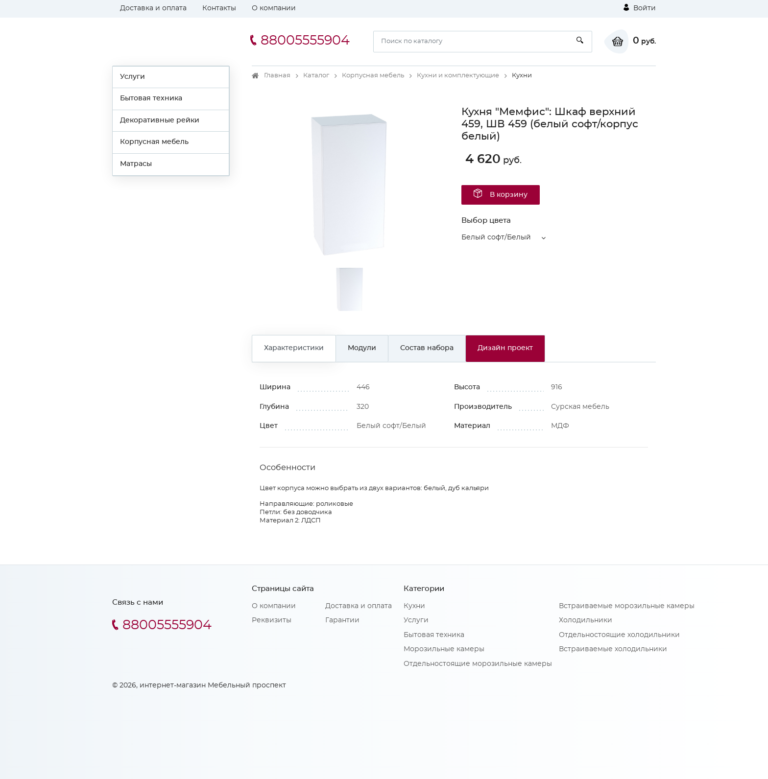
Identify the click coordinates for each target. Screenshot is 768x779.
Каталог (316, 75)
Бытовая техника (151, 98)
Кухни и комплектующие (458, 75)
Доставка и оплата (153, 8)
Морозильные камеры (444, 649)
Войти (640, 8)
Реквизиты (271, 620)
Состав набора (427, 348)
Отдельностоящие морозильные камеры (478, 664)
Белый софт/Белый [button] (496, 237)
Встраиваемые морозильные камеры (627, 606)
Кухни (414, 606)
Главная (277, 75)
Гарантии (342, 620)
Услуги (132, 76)
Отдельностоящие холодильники (619, 635)
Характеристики (294, 348)
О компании (274, 8)
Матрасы (136, 164)
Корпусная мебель (154, 142)
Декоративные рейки (159, 120)
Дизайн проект (505, 348)
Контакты (219, 8)
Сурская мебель (580, 406)
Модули (362, 348)
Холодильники (585, 620)
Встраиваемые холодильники (613, 649)
